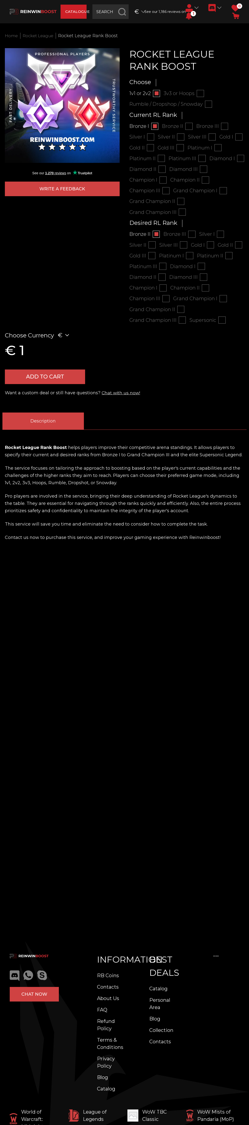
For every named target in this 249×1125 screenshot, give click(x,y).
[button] (189, 15)
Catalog (106, 1089)
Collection (161, 1030)
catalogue (76, 11)
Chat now (34, 994)
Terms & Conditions (110, 1043)
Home (11, 35)
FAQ (102, 1010)
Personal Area (159, 1003)
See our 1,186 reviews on (163, 11)
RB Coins (108, 975)
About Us (108, 998)
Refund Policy (106, 1024)
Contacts (108, 987)
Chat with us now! (121, 397)
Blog (102, 1077)
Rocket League (39, 35)
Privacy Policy (106, 1062)
